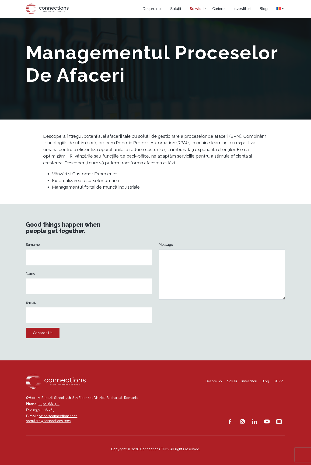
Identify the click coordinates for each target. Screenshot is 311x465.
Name (30, 273)
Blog (263, 9)
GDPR (278, 381)
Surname (33, 245)
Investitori (242, 9)
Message (166, 245)
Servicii (196, 9)
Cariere (218, 9)
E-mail (31, 302)
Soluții (175, 9)
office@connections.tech (58, 416)
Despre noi (152, 9)
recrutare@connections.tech (48, 421)
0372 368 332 (48, 404)
